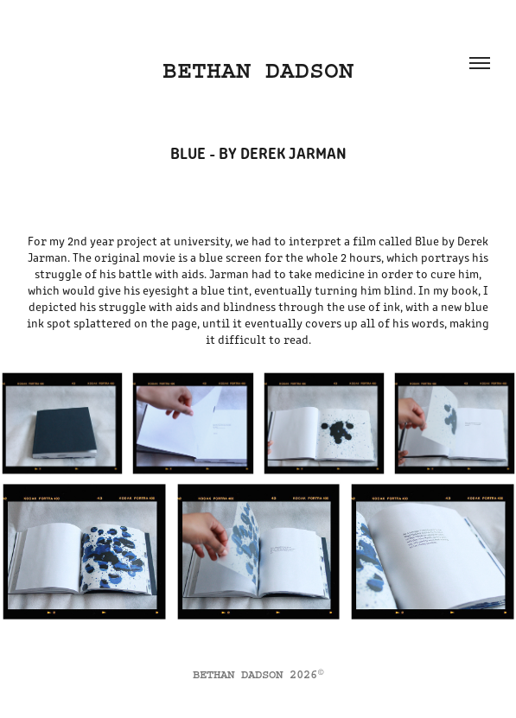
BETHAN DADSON (258, 70)
